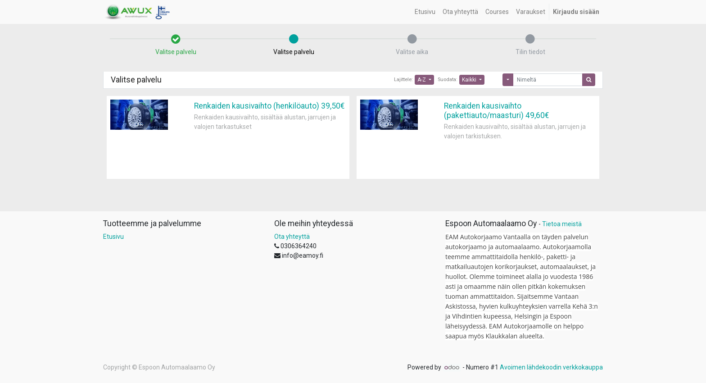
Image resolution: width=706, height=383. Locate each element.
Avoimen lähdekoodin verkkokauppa (551, 367)
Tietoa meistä (562, 224)
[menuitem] (425, 12)
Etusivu (113, 236)
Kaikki (470, 80)
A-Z (422, 80)
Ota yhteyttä (292, 236)
